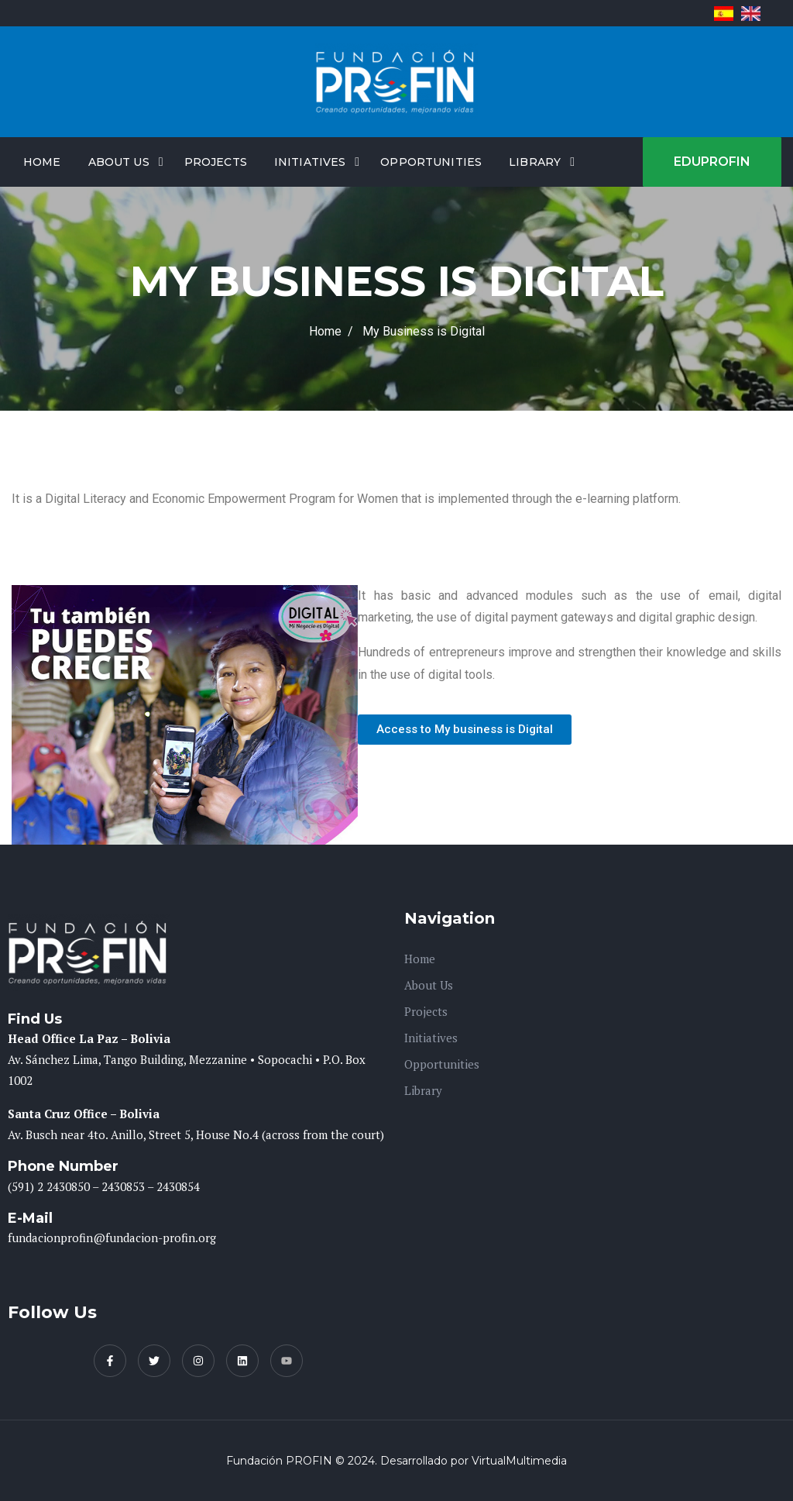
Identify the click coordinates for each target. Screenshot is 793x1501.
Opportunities (431, 162)
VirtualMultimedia (519, 1461)
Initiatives (310, 162)
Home (42, 162)
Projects (215, 162)
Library (535, 162)
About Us (118, 162)
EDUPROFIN (712, 161)
